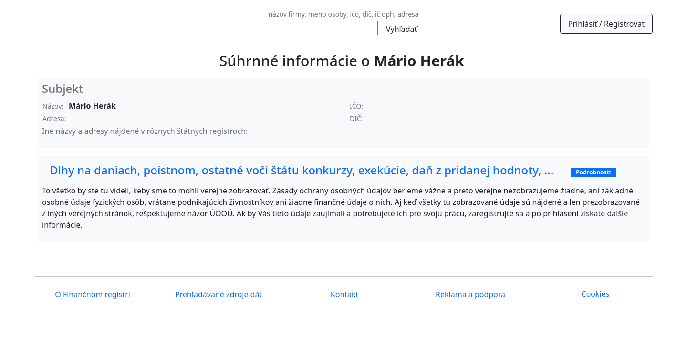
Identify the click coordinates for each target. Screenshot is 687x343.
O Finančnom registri (91, 294)
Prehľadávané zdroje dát (217, 294)
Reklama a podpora (469, 294)
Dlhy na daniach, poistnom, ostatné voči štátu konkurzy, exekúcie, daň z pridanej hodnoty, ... (333, 170)
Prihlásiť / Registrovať (606, 24)
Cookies (596, 294)
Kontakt (344, 294)
